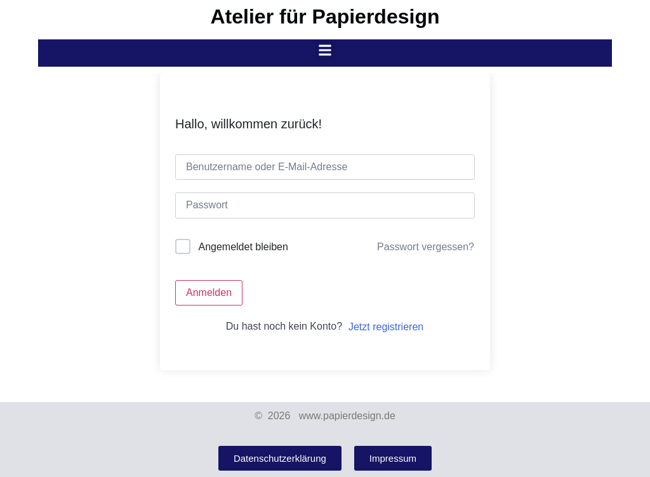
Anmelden (209, 292)
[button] (325, 49)
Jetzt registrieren (385, 326)
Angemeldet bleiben (243, 246)
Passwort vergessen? (425, 246)
